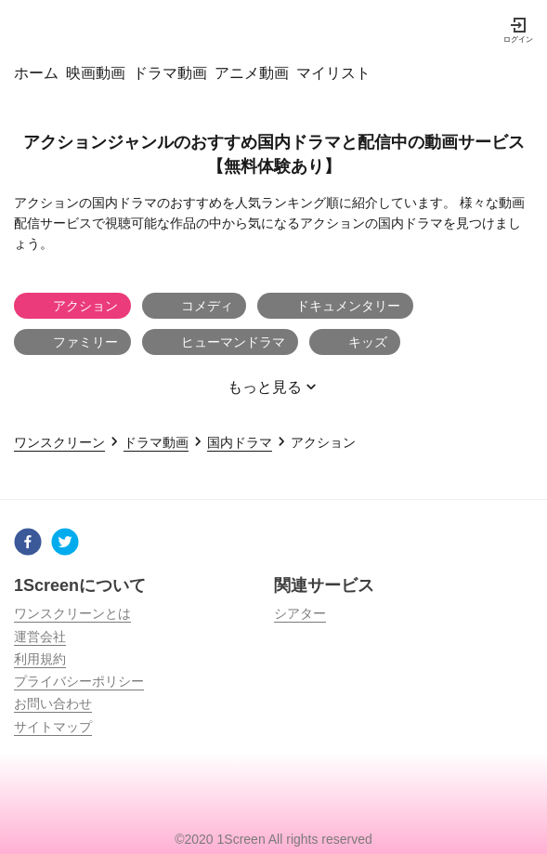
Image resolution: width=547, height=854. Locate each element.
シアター (300, 613)
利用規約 (40, 658)
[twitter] (65, 544)
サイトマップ (53, 726)
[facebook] (28, 544)
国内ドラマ (239, 442)
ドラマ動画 (156, 442)
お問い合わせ (53, 703)
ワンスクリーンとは (72, 613)
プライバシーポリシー (79, 681)
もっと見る (274, 390)
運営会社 (40, 636)
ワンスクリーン (59, 442)
